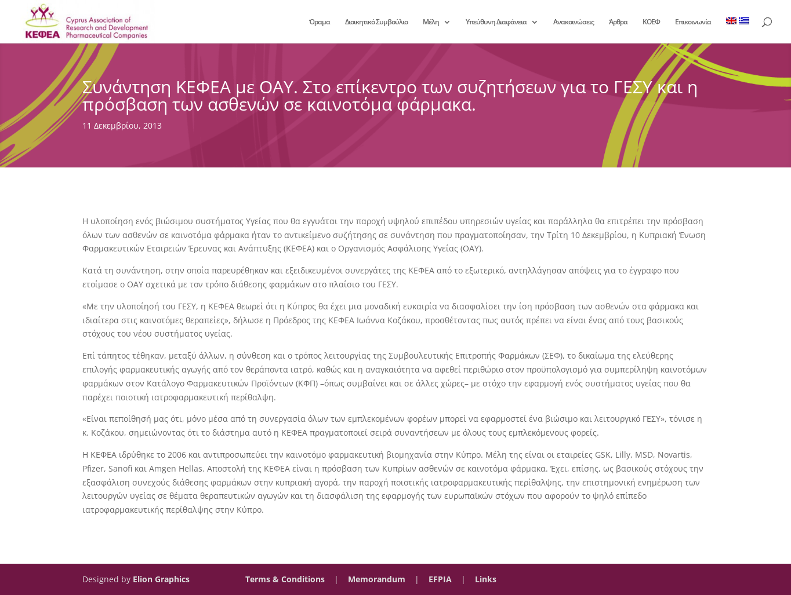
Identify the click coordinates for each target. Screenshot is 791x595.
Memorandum (376, 579)
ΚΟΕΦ (651, 22)
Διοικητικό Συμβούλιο (376, 22)
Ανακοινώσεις (573, 22)
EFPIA (440, 579)
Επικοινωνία (693, 22)
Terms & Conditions (285, 579)
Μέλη (431, 22)
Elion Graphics (161, 579)
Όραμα (319, 22)
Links (485, 579)
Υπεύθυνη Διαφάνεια (496, 22)
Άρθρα (618, 22)
